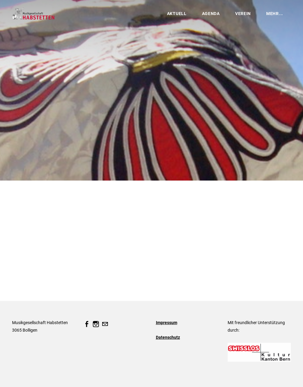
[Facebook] (87, 324)
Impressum (166, 322)
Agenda (211, 13)
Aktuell (177, 13)
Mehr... (274, 13)
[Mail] (105, 324)
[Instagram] (96, 324)
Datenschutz (168, 337)
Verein (243, 13)
